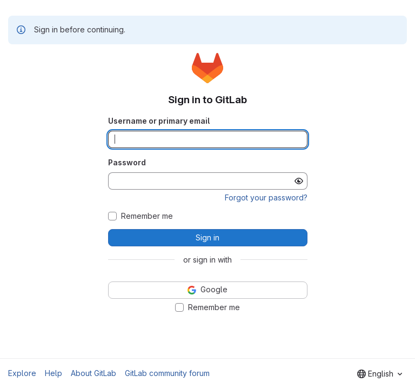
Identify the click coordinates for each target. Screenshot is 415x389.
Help (53, 373)
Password (127, 162)
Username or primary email (159, 120)
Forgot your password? (266, 197)
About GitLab (93, 373)
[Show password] (298, 181)
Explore (22, 373)
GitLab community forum (167, 373)
